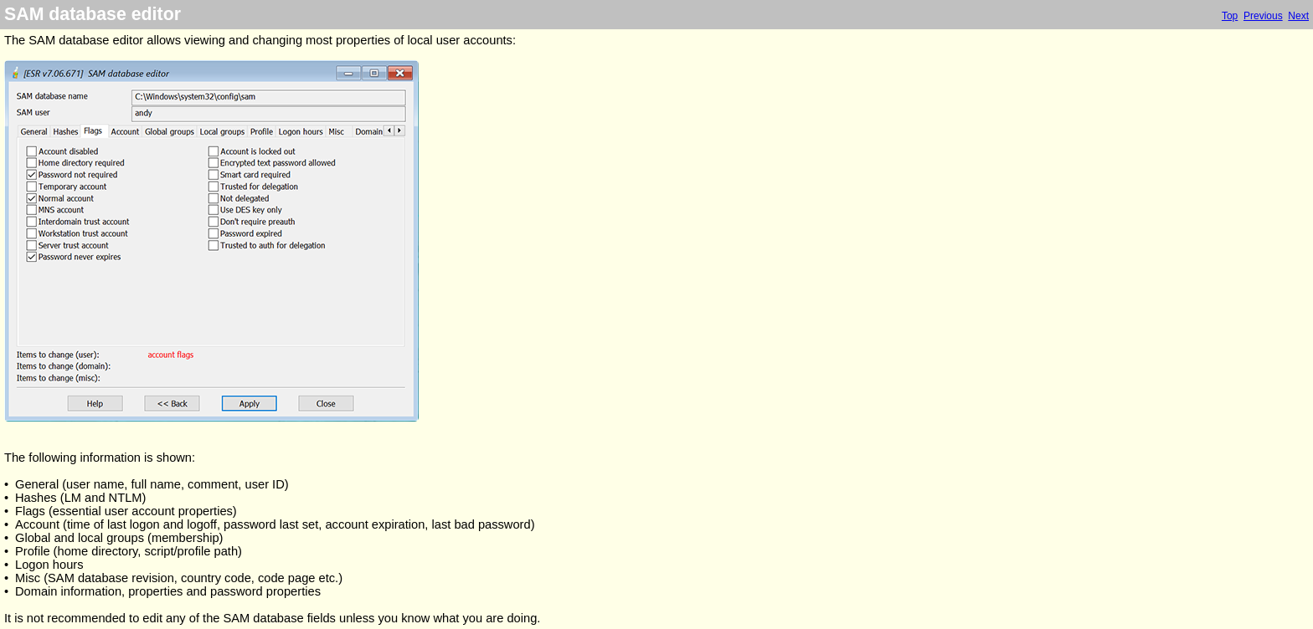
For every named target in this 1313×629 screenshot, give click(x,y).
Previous (1263, 16)
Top (1230, 16)
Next (1298, 16)
